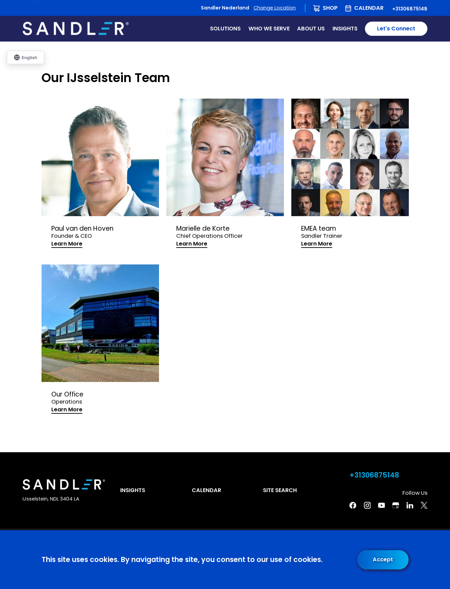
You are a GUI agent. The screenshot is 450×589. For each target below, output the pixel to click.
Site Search (280, 490)
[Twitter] (424, 505)
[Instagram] (367, 505)
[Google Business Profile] (395, 505)
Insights (132, 490)
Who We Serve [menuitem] (269, 28)
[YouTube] (381, 505)
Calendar (368, 8)
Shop (330, 8)
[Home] (76, 28)
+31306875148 (409, 8)
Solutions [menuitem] (225, 28)
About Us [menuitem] (311, 28)
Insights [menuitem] (345, 28)
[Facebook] (352, 505)
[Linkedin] (409, 505)
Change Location (275, 7)
